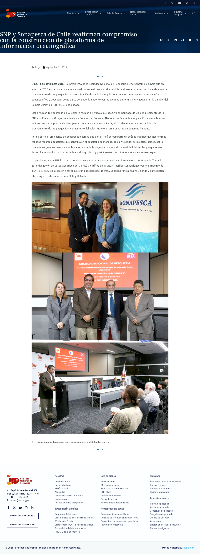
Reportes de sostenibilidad (114, 488)
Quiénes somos (62, 481)
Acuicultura (156, 521)
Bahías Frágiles (157, 485)
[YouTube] (179, 3)
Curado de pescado (160, 517)
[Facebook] (165, 3)
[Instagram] (187, 3)
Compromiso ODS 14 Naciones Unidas (74, 524)
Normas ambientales (160, 488)
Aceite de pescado (159, 507)
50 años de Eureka (64, 521)
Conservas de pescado (161, 511)
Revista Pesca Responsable (115, 502)
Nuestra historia (63, 485)
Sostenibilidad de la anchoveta (70, 528)
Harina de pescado (159, 503)
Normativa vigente (159, 528)
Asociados (60, 492)
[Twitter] (172, 3)
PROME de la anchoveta (67, 531)
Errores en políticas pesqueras (165, 524)
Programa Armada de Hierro (115, 514)
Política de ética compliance (69, 502)
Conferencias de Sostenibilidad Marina (74, 517)
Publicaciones (108, 481)
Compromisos (62, 499)
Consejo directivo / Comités (69, 495)
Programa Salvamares (66, 514)
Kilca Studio (188, 547)
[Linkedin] (194, 3)
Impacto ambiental (159, 492)
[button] (83, 13)
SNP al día (106, 492)
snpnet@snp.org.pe (19, 500)
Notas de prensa (109, 499)
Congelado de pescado (161, 514)
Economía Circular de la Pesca (165, 481)
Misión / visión (62, 488)
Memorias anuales (110, 485)
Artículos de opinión (111, 495)
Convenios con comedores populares (119, 521)
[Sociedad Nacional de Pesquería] (16, 13)
